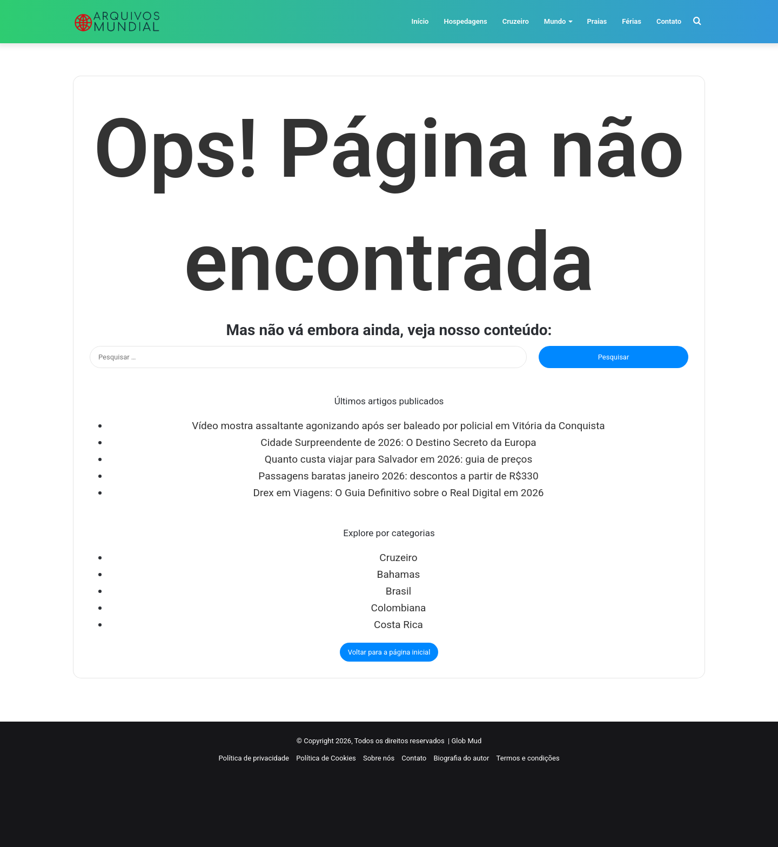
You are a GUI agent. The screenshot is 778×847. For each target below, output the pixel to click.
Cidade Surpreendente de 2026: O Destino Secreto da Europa (398, 442)
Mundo (555, 21)
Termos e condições (528, 758)
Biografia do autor (461, 758)
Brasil (398, 591)
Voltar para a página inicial (389, 652)
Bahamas (398, 574)
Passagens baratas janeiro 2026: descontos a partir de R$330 (398, 476)
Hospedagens (465, 21)
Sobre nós (378, 758)
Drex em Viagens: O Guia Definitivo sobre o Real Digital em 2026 (398, 492)
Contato (668, 21)
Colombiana (398, 608)
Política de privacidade (253, 758)
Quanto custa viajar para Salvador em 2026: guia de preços (398, 459)
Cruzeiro (515, 21)
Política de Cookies (326, 758)
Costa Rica (398, 624)
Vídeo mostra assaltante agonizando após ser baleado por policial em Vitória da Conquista (398, 425)
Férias (631, 21)
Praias (597, 21)
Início (419, 21)
